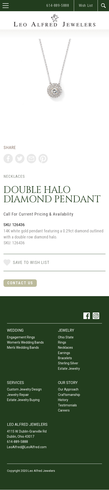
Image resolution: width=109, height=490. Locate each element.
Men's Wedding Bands (23, 347)
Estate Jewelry (69, 368)
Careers (64, 410)
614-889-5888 (57, 5)
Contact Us (20, 283)
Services (15, 382)
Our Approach (68, 389)
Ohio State (66, 337)
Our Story (68, 382)
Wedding (15, 330)
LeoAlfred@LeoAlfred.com (27, 447)
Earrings (64, 353)
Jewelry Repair (18, 395)
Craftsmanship (69, 395)
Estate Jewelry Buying (23, 400)
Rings (62, 342)
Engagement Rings (21, 337)
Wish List (86, 5)
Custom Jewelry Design (24, 389)
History (63, 400)
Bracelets (65, 358)
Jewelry (66, 330)
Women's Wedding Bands (25, 342)
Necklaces (14, 176)
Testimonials (67, 405)
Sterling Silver (68, 363)
